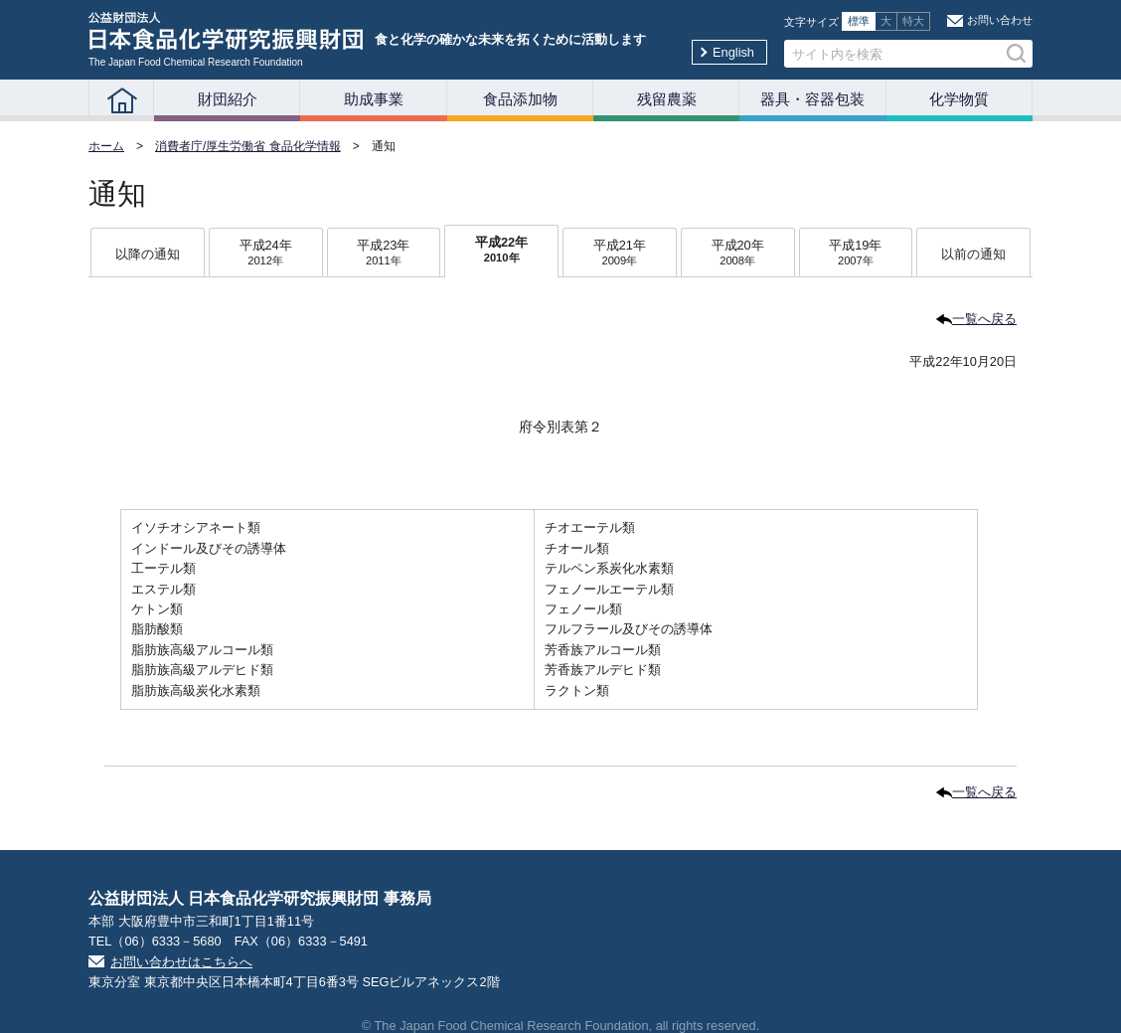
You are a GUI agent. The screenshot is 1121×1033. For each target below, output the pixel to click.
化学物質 (959, 98)
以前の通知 (973, 254)
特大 (913, 21)
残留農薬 (667, 98)
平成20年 (738, 254)
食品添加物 (520, 98)
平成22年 (501, 251)
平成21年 (619, 254)
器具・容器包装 (812, 98)
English (733, 52)
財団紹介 (227, 98)
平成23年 (384, 254)
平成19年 (856, 254)
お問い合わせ (1000, 20)
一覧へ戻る (984, 318)
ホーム (106, 146)
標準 (859, 21)
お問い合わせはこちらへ (181, 961)
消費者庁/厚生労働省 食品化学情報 (248, 146)
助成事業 (373, 98)
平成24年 (266, 254)
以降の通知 (147, 254)
